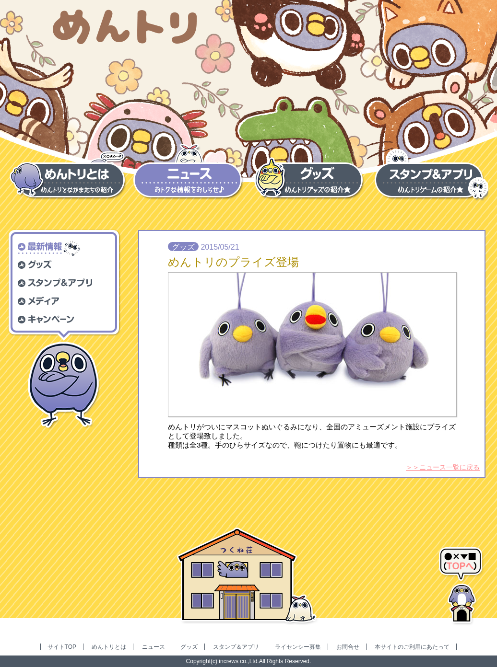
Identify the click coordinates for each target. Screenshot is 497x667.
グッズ (189, 647)
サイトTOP (61, 647)
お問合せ (347, 647)
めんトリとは (109, 647)
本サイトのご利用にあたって (412, 647)
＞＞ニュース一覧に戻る (443, 467)
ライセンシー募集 (298, 647)
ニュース (153, 647)
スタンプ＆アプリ (236, 647)
